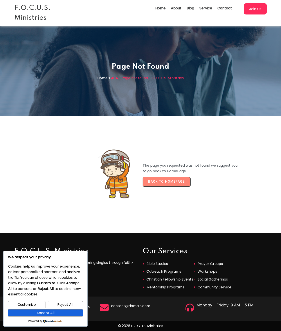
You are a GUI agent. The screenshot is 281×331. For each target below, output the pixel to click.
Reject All (65, 304)
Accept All (45, 312)
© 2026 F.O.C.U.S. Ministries (140, 325)
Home (102, 78)
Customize (27, 304)
